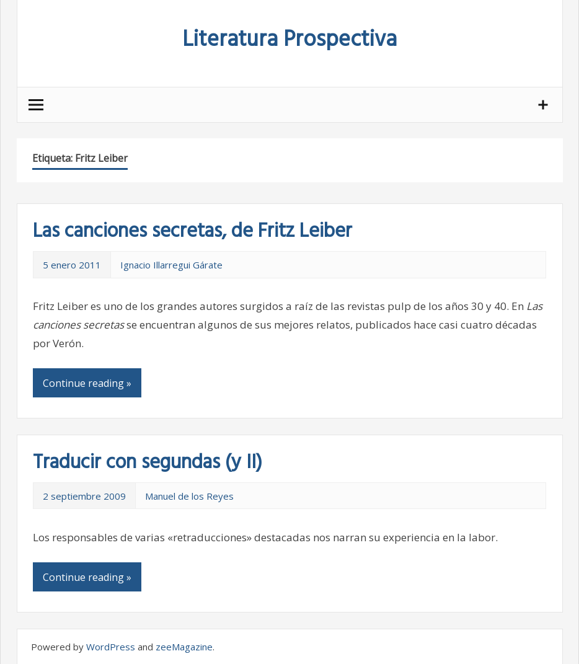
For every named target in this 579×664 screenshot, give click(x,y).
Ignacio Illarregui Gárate (171, 265)
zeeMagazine (184, 646)
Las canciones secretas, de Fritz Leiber (192, 231)
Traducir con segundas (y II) (147, 463)
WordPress (110, 646)
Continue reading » (87, 383)
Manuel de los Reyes (189, 496)
